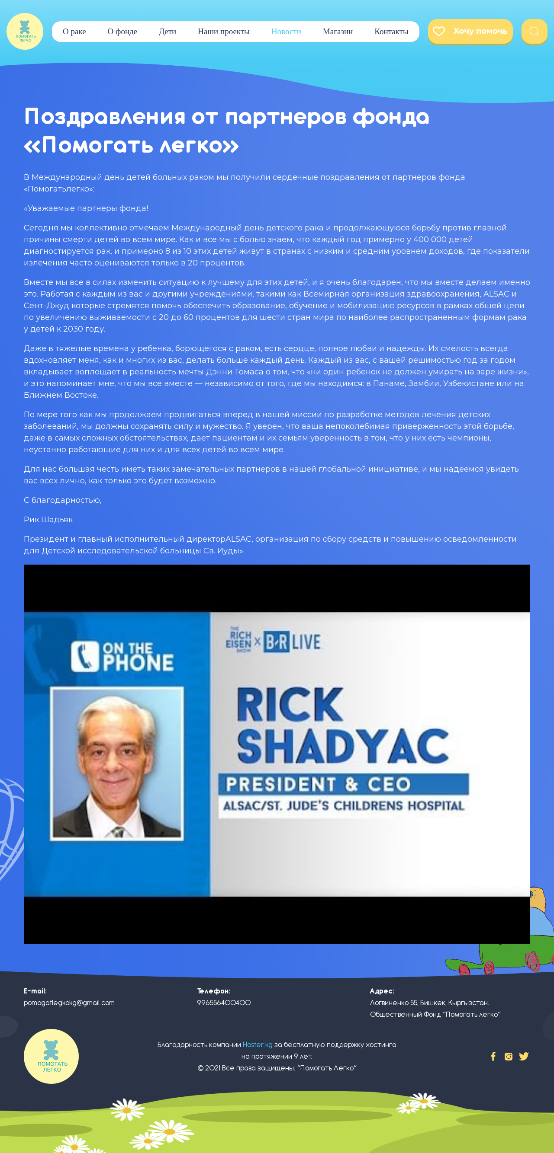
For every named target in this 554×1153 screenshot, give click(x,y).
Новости (286, 31)
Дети (167, 31)
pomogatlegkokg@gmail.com (69, 1002)
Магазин (338, 31)
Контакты (391, 31)
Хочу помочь (470, 31)
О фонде (123, 31)
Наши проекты (224, 31)
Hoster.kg (258, 1044)
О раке (74, 31)
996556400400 (224, 1002)
